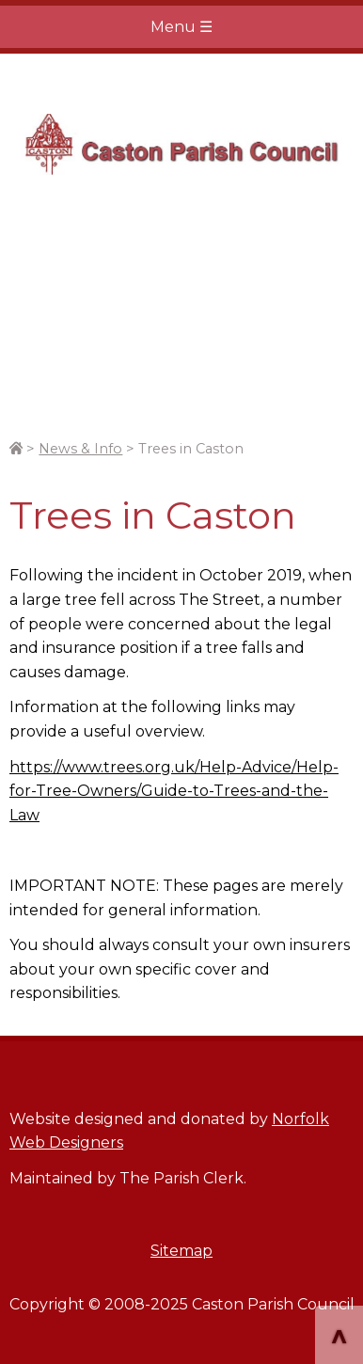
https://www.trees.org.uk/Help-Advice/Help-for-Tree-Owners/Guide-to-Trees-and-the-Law (174, 791)
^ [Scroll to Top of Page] (339, 1337)
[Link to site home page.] (16, 448)
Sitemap (181, 1251)
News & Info (80, 448)
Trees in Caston (191, 448)
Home (181, 145)
